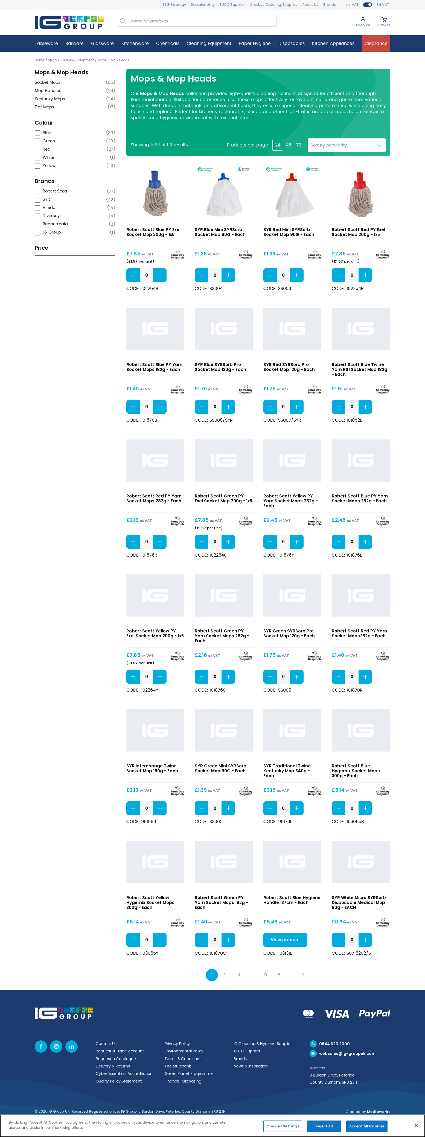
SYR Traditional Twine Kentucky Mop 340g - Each (287, 771)
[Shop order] (347, 145)
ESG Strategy (174, 5)
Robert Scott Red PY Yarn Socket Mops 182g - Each (359, 633)
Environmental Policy (184, 1051)
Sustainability (203, 5)
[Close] (416, 1125)
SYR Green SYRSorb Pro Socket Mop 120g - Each (289, 633)
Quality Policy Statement (119, 1080)
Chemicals (167, 43)
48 (288, 145)
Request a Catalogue (116, 1059)
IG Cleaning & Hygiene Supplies (263, 1044)
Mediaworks (378, 1113)
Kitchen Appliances (333, 43)
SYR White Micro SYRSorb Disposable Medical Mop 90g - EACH (359, 903)
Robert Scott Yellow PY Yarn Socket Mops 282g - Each (290, 501)
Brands (329, 5)
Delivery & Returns (113, 1066)
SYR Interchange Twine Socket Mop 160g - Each (152, 769)
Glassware (102, 43)
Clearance (376, 43)
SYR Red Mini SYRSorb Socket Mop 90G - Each (288, 232)
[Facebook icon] (41, 1047)
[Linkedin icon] (71, 1047)
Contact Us (106, 1044)
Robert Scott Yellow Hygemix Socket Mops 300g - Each (150, 903)
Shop (52, 60)
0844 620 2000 (334, 1044)
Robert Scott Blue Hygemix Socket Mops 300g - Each (356, 771)
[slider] (37, 267)
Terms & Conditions (183, 1059)
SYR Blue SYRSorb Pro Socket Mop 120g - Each (220, 367)
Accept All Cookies (367, 1126)
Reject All (324, 1126)
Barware (74, 43)
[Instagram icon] (56, 1047)
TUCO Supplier (232, 5)
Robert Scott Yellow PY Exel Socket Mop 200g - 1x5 (155, 633)
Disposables (291, 43)
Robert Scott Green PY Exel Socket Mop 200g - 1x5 (223, 498)
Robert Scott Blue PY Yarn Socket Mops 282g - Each (360, 498)
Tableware (46, 43)
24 (277, 145)
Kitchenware (135, 43)
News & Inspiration (251, 1066)
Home (39, 60)
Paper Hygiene (255, 43)
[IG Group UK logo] (69, 22)
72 (298, 145)
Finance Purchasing (183, 1080)
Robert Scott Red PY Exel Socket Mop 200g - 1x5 (358, 232)
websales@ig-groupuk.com (347, 1055)
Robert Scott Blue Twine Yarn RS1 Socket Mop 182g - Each (359, 369)
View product (283, 940)
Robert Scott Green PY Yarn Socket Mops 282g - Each (222, 636)
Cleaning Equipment (209, 43)
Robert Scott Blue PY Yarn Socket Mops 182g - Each (154, 367)
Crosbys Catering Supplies (273, 5)
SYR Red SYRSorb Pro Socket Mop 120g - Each (289, 367)
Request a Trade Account (120, 1051)
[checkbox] (75, 133)
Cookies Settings (282, 1126)
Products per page (247, 145)
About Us (310, 5)
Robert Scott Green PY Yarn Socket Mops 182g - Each (221, 903)
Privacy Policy (177, 1044)
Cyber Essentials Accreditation (124, 1073)
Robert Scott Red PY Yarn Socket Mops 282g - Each (154, 498)
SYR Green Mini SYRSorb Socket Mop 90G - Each (220, 769)
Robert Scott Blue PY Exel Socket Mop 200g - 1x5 (153, 232)
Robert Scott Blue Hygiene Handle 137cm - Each (292, 900)
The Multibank (178, 1066)
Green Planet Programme (189, 1073)
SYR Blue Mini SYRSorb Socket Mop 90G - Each (220, 232)
